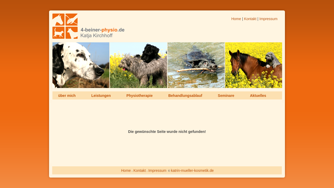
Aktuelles (258, 95)
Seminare (226, 95)
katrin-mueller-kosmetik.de (192, 170)
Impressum (268, 19)
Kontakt (250, 19)
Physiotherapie (140, 95)
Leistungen (101, 95)
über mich (67, 95)
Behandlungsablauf (185, 95)
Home (236, 19)
